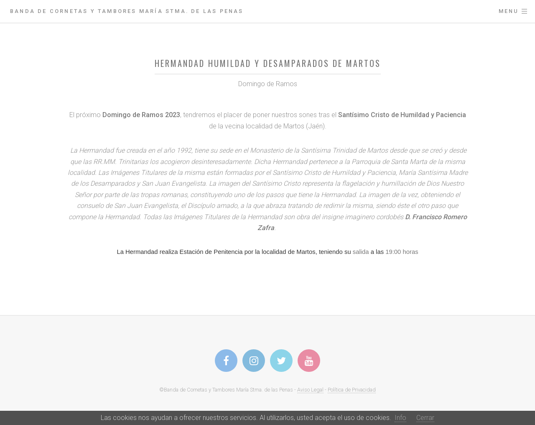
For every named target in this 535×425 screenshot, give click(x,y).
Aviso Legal (310, 390)
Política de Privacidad (352, 390)
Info (400, 418)
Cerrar (425, 418)
